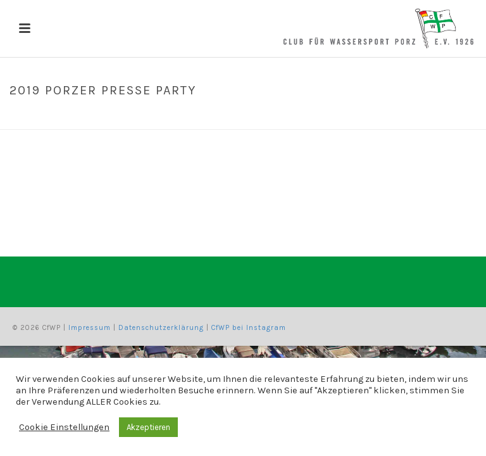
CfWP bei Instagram (248, 328)
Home (341, 117)
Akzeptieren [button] (148, 427)
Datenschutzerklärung (161, 328)
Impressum (89, 328)
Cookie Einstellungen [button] (64, 427)
